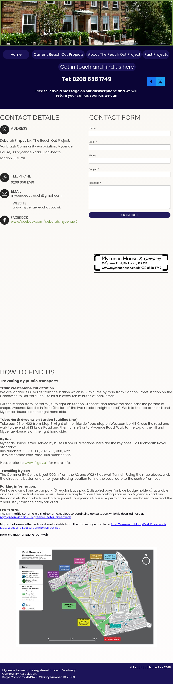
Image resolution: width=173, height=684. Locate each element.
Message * (95, 182)
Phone (92, 155)
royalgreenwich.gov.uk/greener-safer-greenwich (35, 517)
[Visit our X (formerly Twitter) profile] (160, 81)
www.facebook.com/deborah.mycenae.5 (44, 221)
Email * (93, 141)
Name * (93, 128)
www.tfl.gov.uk (36, 462)
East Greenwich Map (126, 524)
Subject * (94, 169)
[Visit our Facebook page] (151, 81)
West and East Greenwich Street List (34, 528)
